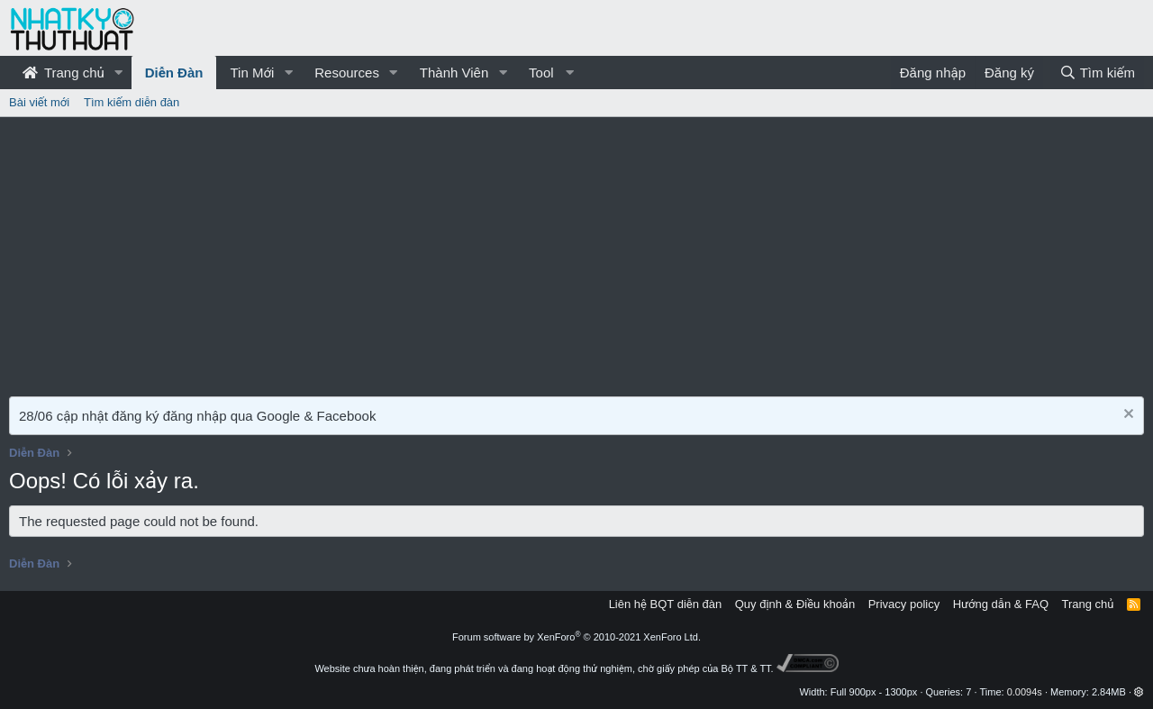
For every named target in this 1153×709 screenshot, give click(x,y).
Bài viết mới (39, 102)
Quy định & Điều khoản (795, 604)
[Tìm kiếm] (1097, 72)
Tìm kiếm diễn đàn (131, 102)
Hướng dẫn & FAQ (1001, 604)
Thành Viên (454, 72)
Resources (346, 72)
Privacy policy (904, 604)
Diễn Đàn (174, 72)
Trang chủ (63, 72)
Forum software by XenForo (576, 637)
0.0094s (1024, 691)
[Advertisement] (576, 252)
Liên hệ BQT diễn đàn (665, 604)
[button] (119, 72)
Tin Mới (252, 72)
